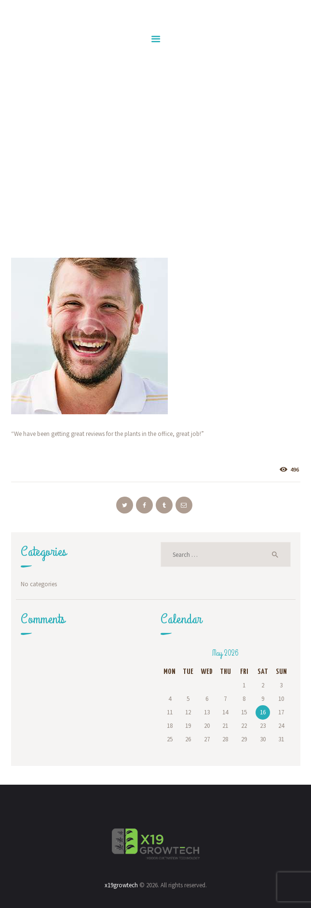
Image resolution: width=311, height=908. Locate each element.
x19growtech (121, 885)
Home (77, 185)
